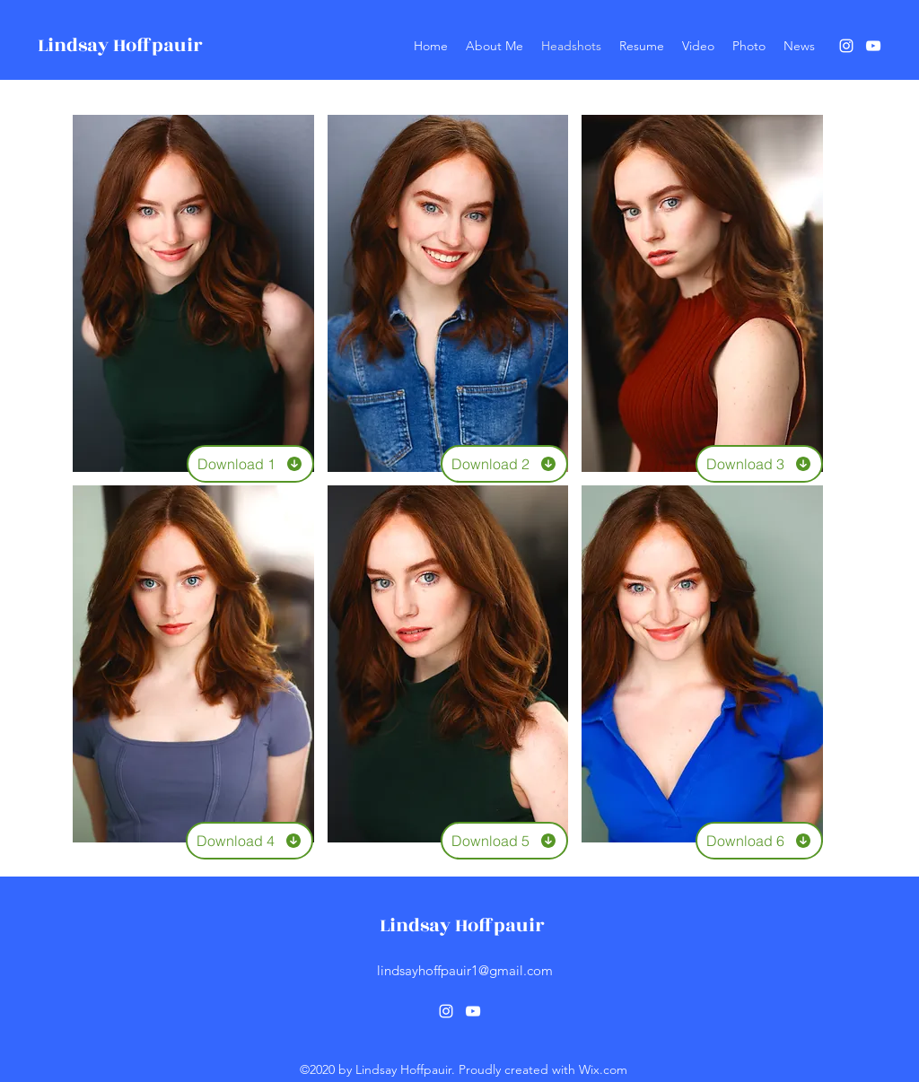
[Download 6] (759, 840)
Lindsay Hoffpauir (120, 45)
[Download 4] (249, 840)
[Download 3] (759, 464)
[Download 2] (504, 464)
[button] (193, 293)
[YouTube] (873, 46)
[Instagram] (846, 46)
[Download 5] (504, 840)
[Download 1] (250, 464)
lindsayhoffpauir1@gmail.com (465, 970)
